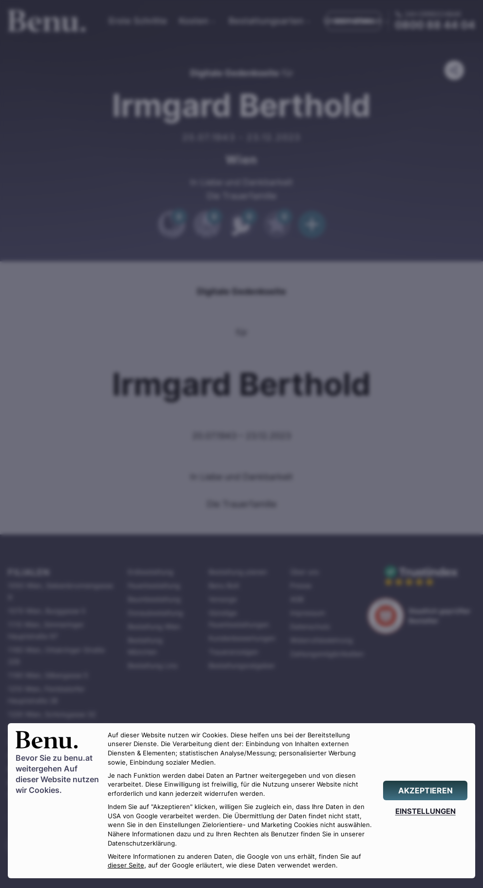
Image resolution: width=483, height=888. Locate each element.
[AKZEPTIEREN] (425, 790)
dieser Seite (126, 865)
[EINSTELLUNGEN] (425, 811)
